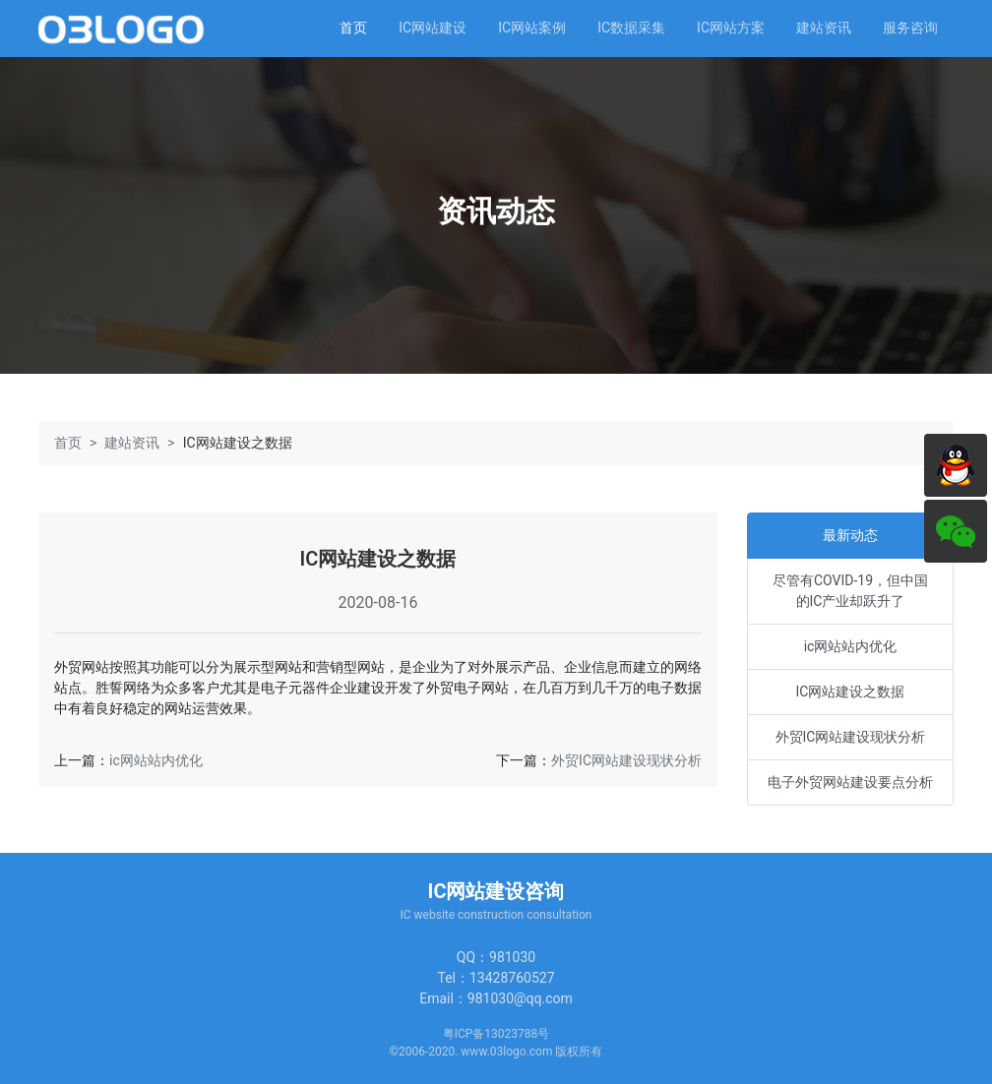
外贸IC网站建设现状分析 (626, 760)
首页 (353, 27)
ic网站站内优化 (156, 760)
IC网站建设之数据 (850, 691)
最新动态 (850, 535)
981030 (512, 957)
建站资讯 (823, 27)
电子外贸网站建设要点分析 (850, 782)
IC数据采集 (631, 27)
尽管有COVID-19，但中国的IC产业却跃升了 (850, 590)
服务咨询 (910, 27)
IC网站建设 (432, 27)
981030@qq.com (520, 998)
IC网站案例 (532, 27)
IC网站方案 (731, 27)
